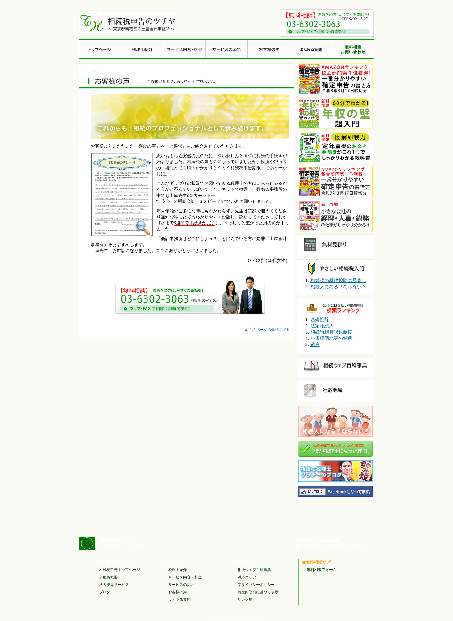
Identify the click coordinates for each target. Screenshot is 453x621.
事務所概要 (108, 577)
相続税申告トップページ (119, 570)
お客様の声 (177, 592)
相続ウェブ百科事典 (254, 570)
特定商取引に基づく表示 (258, 592)
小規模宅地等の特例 (331, 338)
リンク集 (245, 599)
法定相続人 (322, 325)
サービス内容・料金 (185, 577)
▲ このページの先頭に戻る (267, 329)
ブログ (104, 592)
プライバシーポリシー (256, 584)
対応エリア (247, 577)
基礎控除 (319, 319)
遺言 (315, 344)
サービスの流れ (181, 584)
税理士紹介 (177, 570)
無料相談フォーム (322, 570)
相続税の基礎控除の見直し (338, 280)
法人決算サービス (114, 584)
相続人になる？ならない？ (338, 286)
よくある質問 (179, 599)
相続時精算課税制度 (331, 332)
